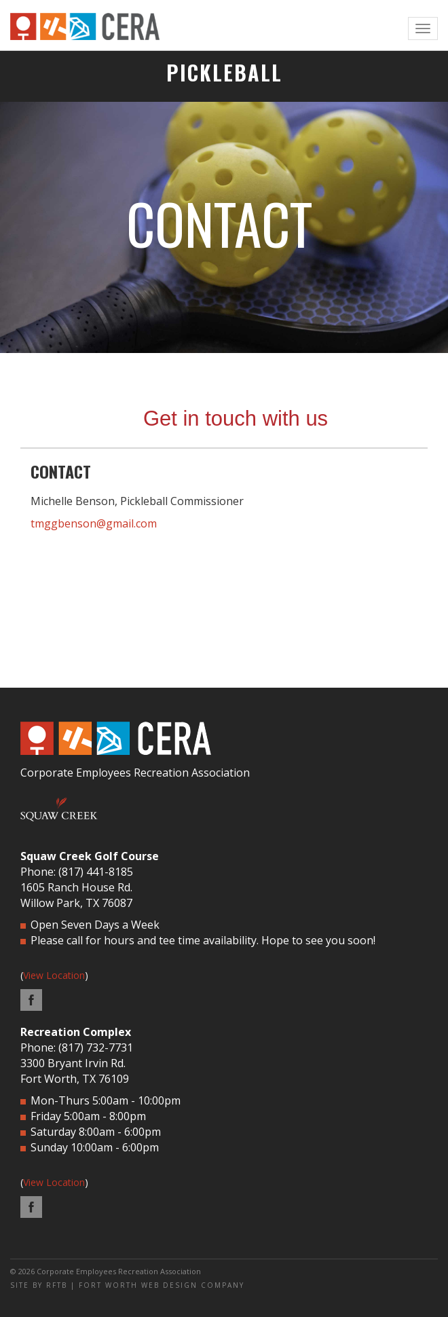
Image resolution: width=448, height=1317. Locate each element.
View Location (54, 975)
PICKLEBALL (224, 72)
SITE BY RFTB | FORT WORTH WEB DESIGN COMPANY (127, 1285)
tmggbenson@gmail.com (94, 523)
